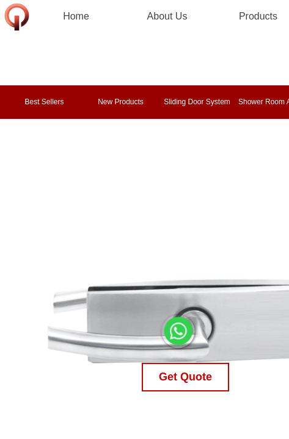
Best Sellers (44, 102)
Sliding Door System (197, 102)
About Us (167, 16)
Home (76, 16)
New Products (121, 102)
